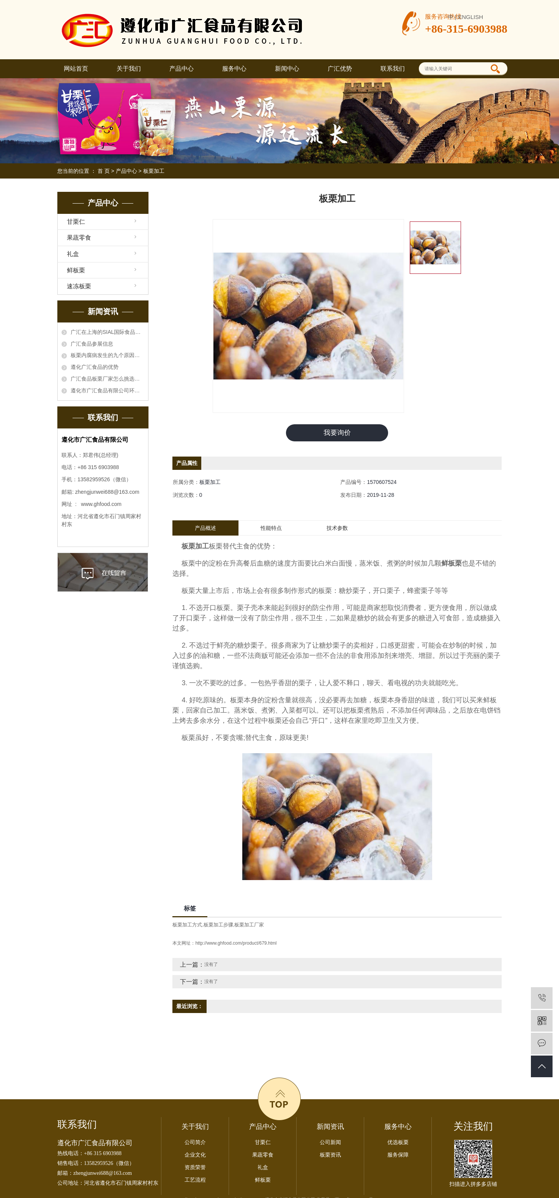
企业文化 (195, 1155)
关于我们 (129, 68)
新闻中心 (287, 68)
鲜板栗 (76, 270)
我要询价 (337, 432)
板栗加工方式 (187, 925)
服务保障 (398, 1155)
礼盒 (73, 254)
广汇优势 (340, 68)
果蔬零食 (79, 237)
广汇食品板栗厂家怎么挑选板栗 (107, 379)
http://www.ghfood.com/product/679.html (235, 943)
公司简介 (195, 1142)
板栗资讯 (330, 1155)
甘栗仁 (76, 221)
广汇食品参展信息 (92, 344)
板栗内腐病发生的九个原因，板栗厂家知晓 (107, 355)
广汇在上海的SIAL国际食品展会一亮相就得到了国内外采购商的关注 (107, 332)
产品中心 (181, 68)
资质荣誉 (195, 1167)
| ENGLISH (469, 17)
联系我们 (393, 68)
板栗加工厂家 (249, 925)
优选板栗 (398, 1142)
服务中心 (234, 68)
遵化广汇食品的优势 (94, 367)
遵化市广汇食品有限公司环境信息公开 (107, 390)
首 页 (104, 171)
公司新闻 (330, 1142)
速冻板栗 (79, 286)
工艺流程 (195, 1180)
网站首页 (76, 68)
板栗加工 (153, 171)
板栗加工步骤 (218, 925)
